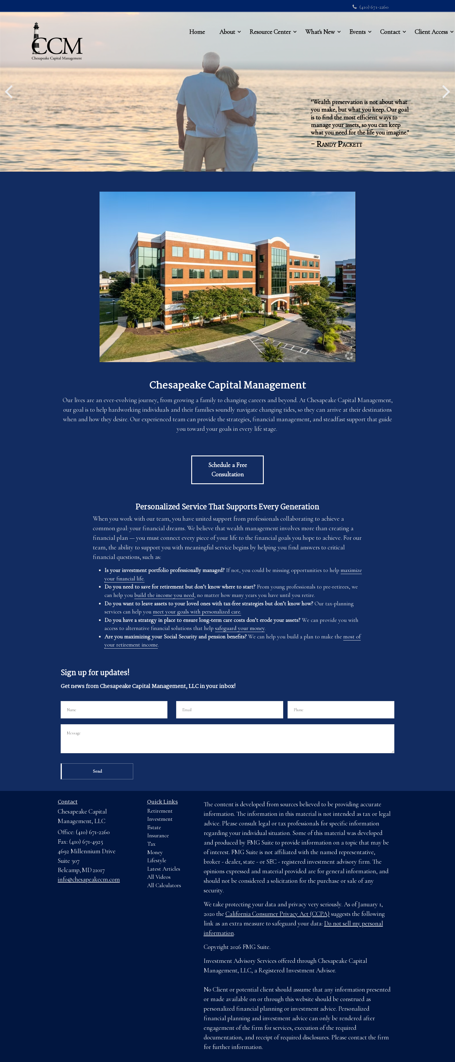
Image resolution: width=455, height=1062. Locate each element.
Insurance (158, 835)
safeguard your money (240, 628)
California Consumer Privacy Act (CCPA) (277, 914)
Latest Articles (163, 868)
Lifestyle (156, 860)
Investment (160, 819)
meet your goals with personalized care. (197, 611)
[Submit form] (97, 771)
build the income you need (164, 595)
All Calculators (164, 885)
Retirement (160, 810)
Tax (151, 843)
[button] (227, 31)
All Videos (159, 877)
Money (155, 852)
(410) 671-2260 (371, 7)
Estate (154, 827)
